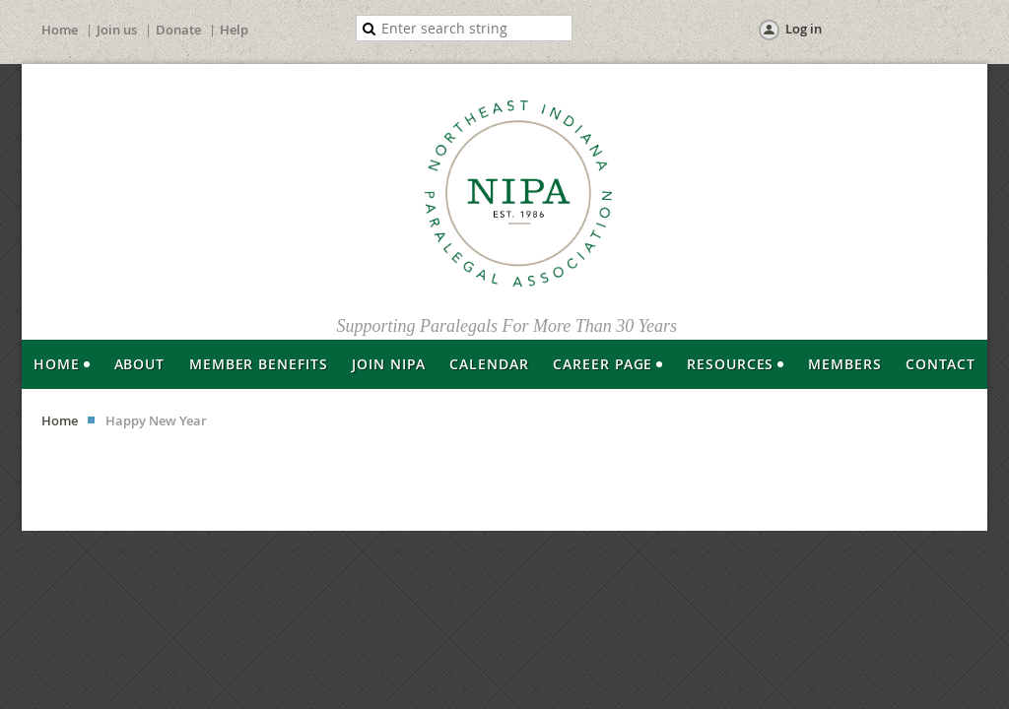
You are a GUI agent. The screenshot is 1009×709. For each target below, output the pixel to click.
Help (234, 29)
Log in (803, 28)
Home (59, 29)
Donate (178, 29)
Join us (117, 29)
